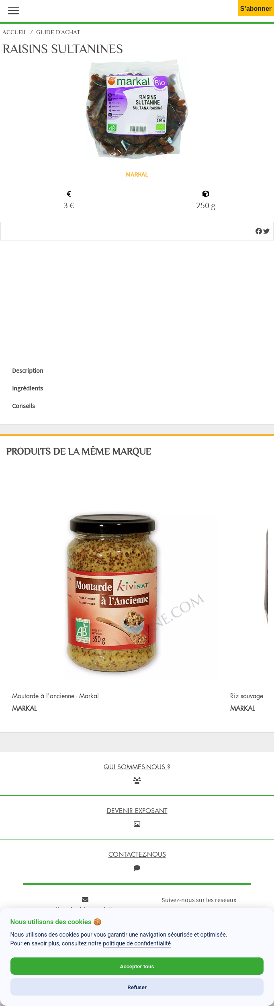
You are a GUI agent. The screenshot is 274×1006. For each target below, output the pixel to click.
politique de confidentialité (137, 943)
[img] (259, 231)
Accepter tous (137, 966)
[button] (11, 9)
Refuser (137, 987)
